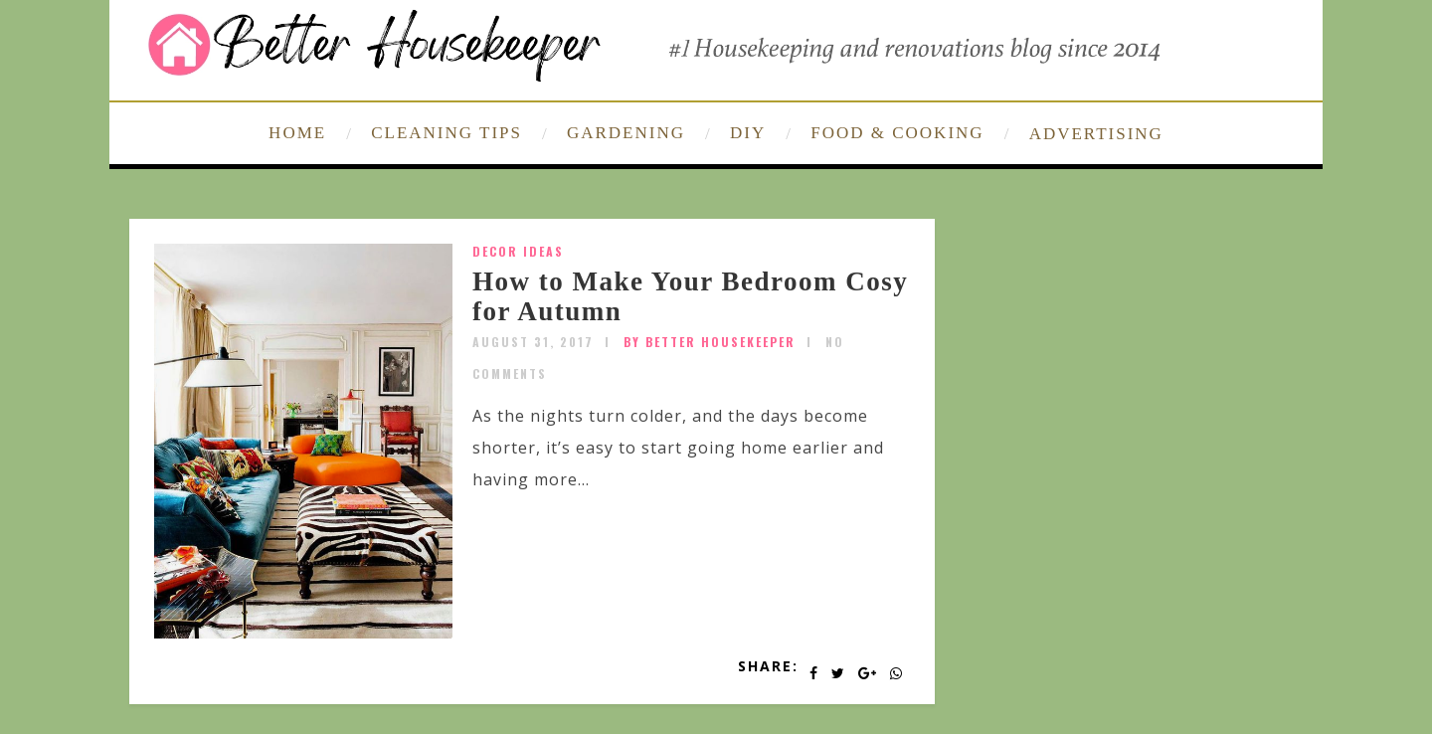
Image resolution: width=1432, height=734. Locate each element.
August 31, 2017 (533, 341)
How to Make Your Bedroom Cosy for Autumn (690, 296)
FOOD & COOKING (897, 132)
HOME (297, 132)
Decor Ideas (518, 251)
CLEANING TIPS (446, 132)
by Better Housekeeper (710, 341)
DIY (748, 132)
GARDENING (626, 132)
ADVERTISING (1096, 133)
